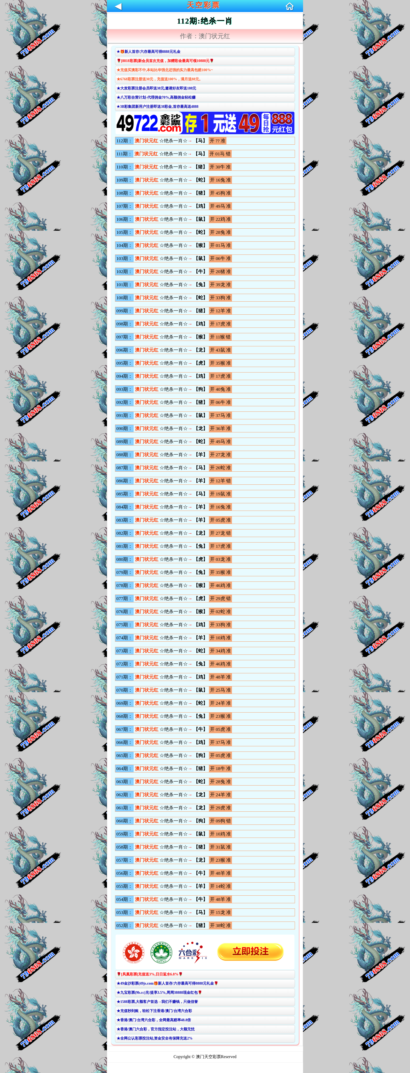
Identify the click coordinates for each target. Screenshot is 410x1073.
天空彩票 (203, 5)
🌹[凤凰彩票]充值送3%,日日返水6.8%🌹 (150, 974)
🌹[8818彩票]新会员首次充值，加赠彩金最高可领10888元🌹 (165, 61)
